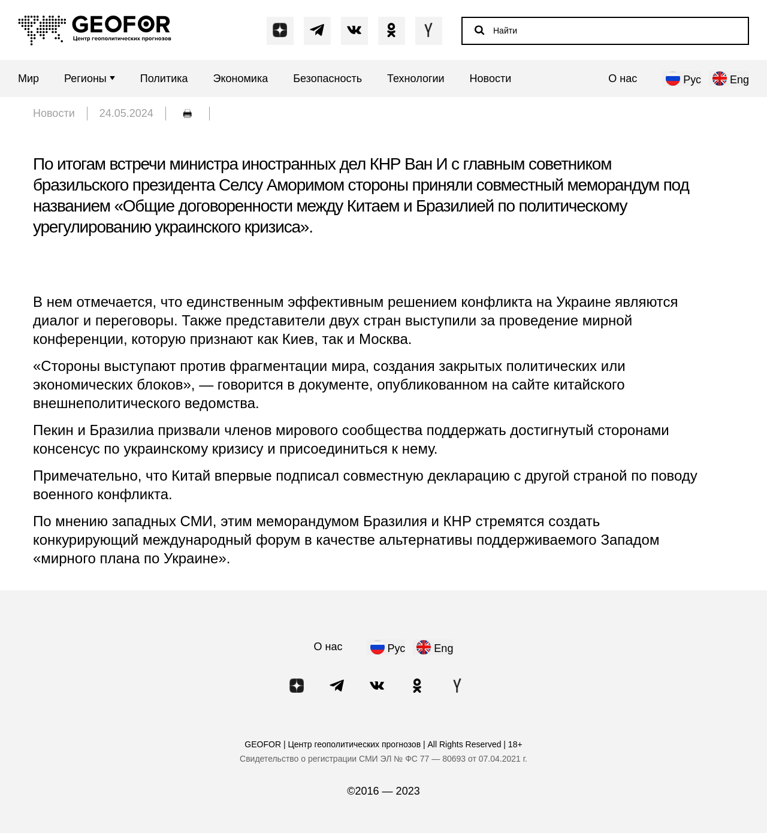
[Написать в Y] (428, 30)
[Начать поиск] (480, 30)
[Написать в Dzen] (280, 30)
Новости (491, 78)
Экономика (240, 78)
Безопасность (327, 78)
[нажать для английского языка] (729, 78)
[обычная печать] (187, 113)
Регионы (89, 78)
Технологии (416, 78)
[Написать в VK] (354, 30)
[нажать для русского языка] (681, 78)
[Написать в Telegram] (317, 30)
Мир (28, 78)
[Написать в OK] (391, 30)
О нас (622, 78)
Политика (164, 78)
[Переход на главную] (94, 31)
